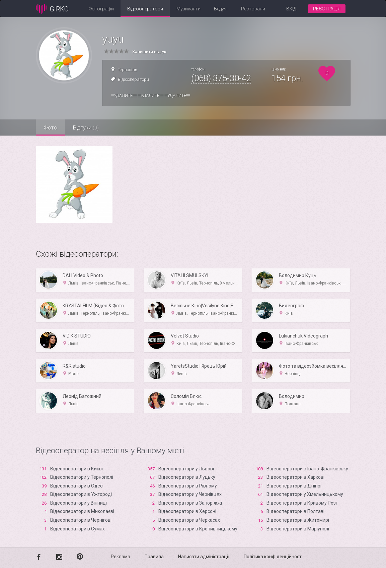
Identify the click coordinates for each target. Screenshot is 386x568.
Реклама (120, 556)
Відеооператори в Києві (76, 468)
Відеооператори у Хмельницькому (304, 494)
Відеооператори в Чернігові (80, 520)
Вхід (291, 8)
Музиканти (188, 8)
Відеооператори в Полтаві (295, 511)
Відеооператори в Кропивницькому (197, 528)
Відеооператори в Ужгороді (81, 494)
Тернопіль (127, 69)
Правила (154, 556)
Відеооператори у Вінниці (78, 503)
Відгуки (88, 127)
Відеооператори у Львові (186, 468)
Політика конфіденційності (273, 556)
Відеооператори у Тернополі (81, 477)
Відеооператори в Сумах (77, 528)
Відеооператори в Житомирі (297, 520)
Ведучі (221, 8)
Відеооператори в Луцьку (186, 477)
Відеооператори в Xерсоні (187, 511)
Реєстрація (326, 8)
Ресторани (253, 8)
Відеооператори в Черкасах (189, 520)
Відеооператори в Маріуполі (297, 528)
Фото (51, 127)
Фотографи (101, 8)
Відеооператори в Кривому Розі (301, 503)
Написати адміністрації (203, 556)
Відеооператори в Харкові (295, 477)
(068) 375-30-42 (221, 78)
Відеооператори (145, 8)
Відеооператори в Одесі (76, 485)
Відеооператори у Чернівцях (190, 494)
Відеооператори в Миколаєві (82, 511)
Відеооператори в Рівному (187, 485)
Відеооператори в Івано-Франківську (307, 468)
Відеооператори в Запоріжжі (190, 503)
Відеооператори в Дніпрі (293, 485)
